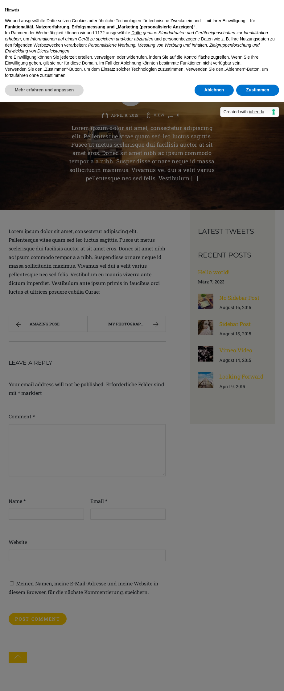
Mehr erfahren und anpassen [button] (44, 89)
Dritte (136, 32)
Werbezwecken (48, 45)
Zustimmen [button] (257, 89)
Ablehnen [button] (214, 89)
